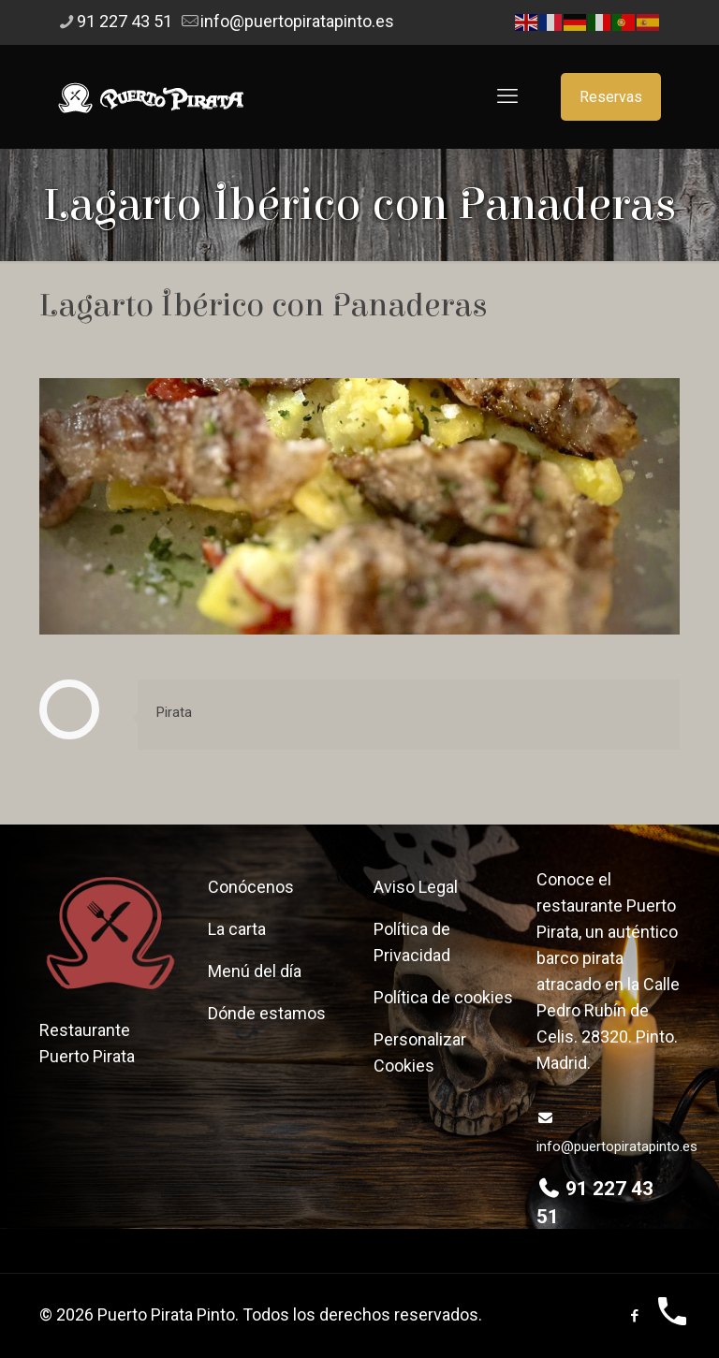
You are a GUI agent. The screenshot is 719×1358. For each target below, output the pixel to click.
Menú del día (254, 971)
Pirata (174, 712)
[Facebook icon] (634, 1315)
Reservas (611, 97)
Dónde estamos (267, 1013)
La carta (237, 929)
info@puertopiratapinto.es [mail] (297, 21)
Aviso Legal (416, 887)
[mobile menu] (507, 96)
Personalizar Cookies (420, 1052)
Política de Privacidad (412, 942)
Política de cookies (443, 997)
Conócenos (251, 887)
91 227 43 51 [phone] (124, 21)
